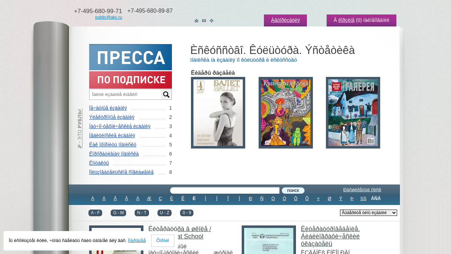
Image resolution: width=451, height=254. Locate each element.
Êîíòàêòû (99, 163)
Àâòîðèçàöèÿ (285, 20)
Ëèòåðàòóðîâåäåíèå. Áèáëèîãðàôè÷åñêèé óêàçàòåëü (330, 236)
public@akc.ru (108, 17)
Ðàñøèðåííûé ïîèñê (362, 189)
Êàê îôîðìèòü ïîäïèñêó (112, 144)
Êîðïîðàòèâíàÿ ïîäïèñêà (114, 154)
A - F (95, 212)
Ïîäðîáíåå (137, 240)
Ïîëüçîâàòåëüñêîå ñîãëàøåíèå (121, 172)
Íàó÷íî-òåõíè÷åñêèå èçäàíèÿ (119, 126)
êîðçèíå (346, 20)
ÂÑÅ (376, 198)
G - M (118, 212)
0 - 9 (187, 212)
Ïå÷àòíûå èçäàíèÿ (108, 108)
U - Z (164, 212)
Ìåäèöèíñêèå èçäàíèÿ (112, 135)
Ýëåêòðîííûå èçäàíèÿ (111, 117)
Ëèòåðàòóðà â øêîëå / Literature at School (179, 232)
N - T (141, 212)
